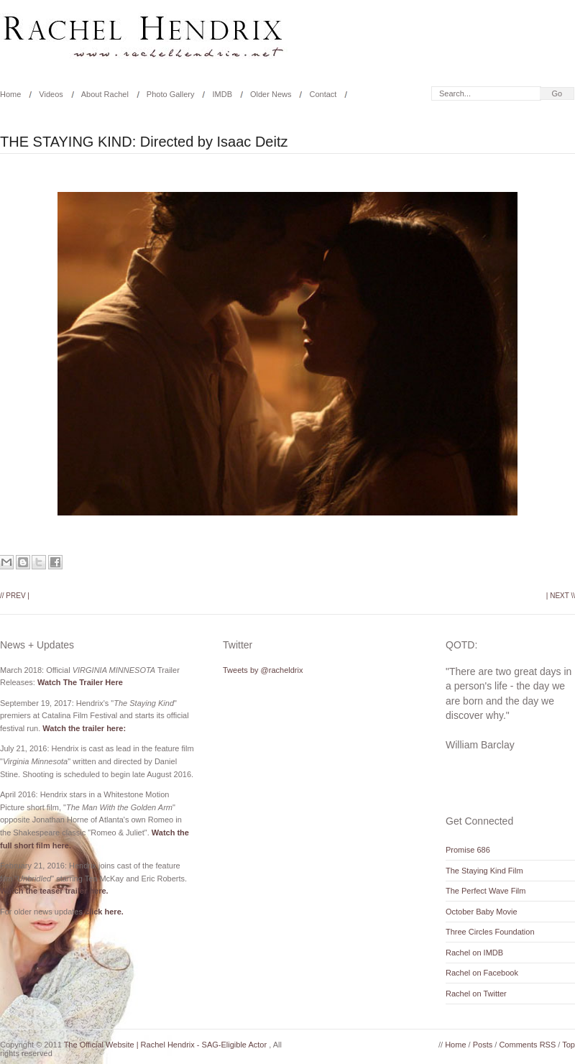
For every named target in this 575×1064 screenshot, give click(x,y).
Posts (484, 1044)
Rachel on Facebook (482, 972)
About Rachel (105, 94)
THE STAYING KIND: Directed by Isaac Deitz (144, 142)
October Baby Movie (482, 911)
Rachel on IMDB (474, 952)
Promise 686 (468, 849)
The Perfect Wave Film (485, 890)
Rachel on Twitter (476, 993)
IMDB (222, 94)
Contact (322, 94)
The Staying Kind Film (484, 870)
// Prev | (14, 596)
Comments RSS (528, 1044)
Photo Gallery (171, 94)
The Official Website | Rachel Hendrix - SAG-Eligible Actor (167, 1044)
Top (568, 1044)
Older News (270, 94)
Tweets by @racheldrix (263, 670)
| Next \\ (560, 596)
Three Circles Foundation (490, 931)
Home (456, 1044)
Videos (51, 94)
